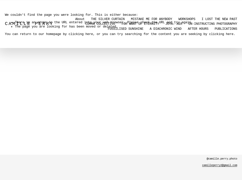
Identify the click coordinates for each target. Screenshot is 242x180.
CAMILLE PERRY (29, 23)
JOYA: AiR (173, 24)
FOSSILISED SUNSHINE (126, 29)
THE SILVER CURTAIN (108, 19)
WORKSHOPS (186, 19)
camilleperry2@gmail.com (219, 165)
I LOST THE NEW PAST (219, 19)
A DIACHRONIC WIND (166, 29)
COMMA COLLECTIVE (100, 24)
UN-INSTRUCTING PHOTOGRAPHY (213, 24)
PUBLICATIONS (226, 29)
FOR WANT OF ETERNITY (140, 24)
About (80, 19)
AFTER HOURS (198, 29)
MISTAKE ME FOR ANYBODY (151, 19)
